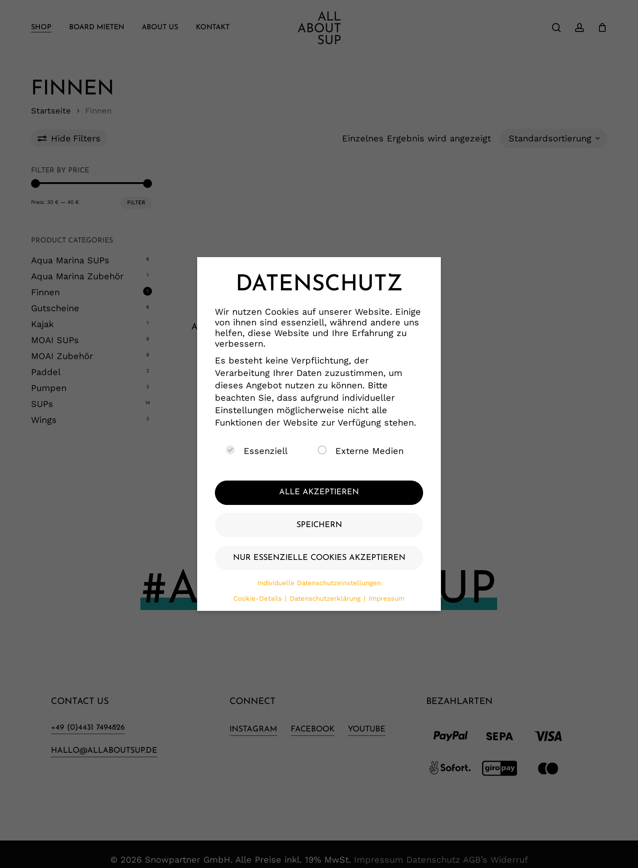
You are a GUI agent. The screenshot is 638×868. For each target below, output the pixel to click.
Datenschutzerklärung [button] (326, 598)
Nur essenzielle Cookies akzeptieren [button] (319, 558)
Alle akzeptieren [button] (319, 492)
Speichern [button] (319, 525)
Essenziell (257, 451)
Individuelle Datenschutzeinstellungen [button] (319, 583)
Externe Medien (361, 451)
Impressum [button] (387, 598)
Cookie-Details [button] (258, 598)
